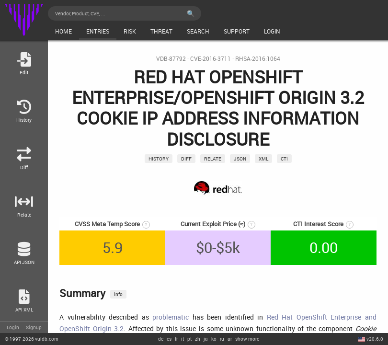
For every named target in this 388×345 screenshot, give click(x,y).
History (158, 158)
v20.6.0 (374, 338)
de (160, 338)
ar (230, 338)
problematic (170, 317)
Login (13, 327)
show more (247, 338)
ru (222, 338)
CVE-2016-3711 (210, 59)
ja (206, 338)
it (182, 338)
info (118, 294)
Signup (34, 327)
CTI (284, 158)
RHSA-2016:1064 (257, 59)
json (240, 158)
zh (197, 338)
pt (189, 338)
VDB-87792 (171, 59)
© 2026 (31, 338)
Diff (186, 158)
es (169, 338)
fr (176, 338)
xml (263, 158)
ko (214, 338)
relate (212, 158)
